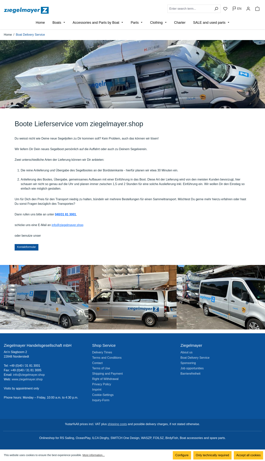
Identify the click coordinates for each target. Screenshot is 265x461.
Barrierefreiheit (190, 373)
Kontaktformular (26, 246)
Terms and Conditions (107, 357)
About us (186, 352)
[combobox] (189, 9)
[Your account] (248, 9)
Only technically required (212, 455)
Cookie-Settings (103, 394)
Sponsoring (188, 363)
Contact (97, 363)
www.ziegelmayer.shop (27, 379)
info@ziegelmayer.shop (67, 225)
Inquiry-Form (100, 400)
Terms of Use (101, 368)
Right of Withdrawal (105, 379)
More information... (94, 455)
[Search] (216, 9)
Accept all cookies (248, 455)
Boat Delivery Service (194, 357)
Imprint (97, 389)
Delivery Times (102, 352)
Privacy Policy (101, 384)
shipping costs (117, 424)
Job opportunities (192, 368)
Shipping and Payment (107, 373)
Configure (181, 455)
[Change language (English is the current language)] (237, 9)
